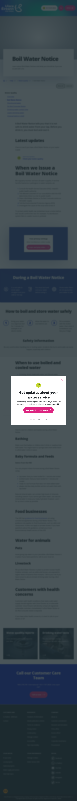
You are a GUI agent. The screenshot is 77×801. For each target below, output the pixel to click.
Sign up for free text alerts (38, 410)
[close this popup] (61, 379)
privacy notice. (41, 419)
